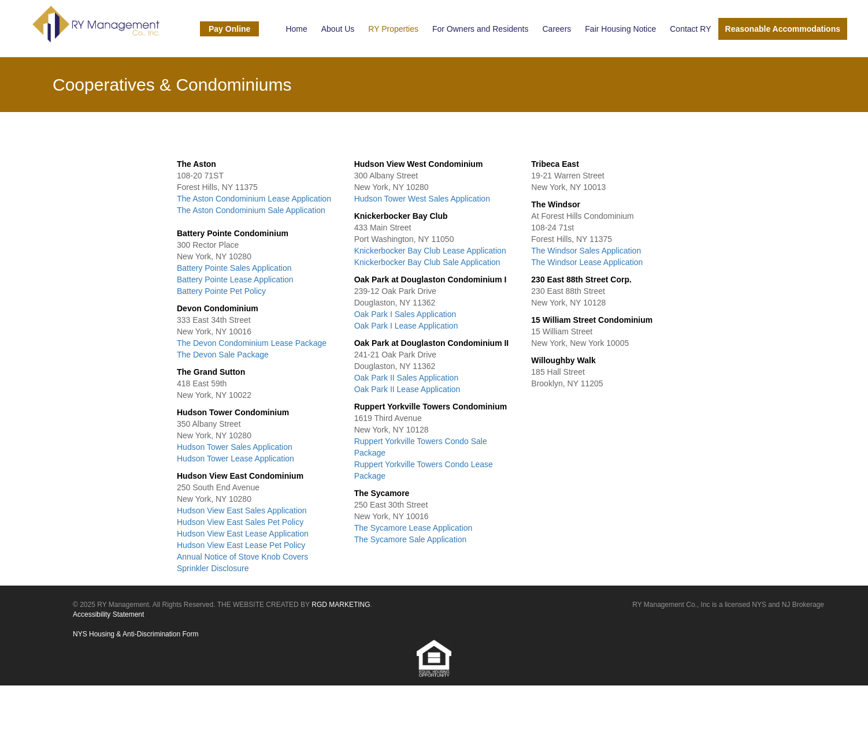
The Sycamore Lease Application (413, 527)
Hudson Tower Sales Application (234, 447)
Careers (557, 28)
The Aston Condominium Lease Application (254, 198)
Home (296, 28)
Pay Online (229, 28)
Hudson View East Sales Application (242, 510)
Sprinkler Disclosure (212, 568)
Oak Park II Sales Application (406, 377)
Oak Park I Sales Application (405, 314)
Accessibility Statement (108, 614)
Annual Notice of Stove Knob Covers (242, 556)
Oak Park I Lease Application (406, 325)
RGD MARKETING (340, 605)
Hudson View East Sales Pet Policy (240, 522)
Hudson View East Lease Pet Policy (241, 545)
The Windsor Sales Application (586, 250)
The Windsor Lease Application (587, 262)
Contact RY (690, 28)
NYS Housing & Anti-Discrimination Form (135, 634)
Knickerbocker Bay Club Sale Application (427, 262)
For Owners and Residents (480, 28)
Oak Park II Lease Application (407, 389)
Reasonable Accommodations (782, 28)
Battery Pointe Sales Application (234, 268)
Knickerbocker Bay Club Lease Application (430, 250)
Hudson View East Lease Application (243, 533)
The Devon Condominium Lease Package (252, 343)
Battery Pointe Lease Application (235, 279)
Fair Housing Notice (620, 28)
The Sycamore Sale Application (410, 539)
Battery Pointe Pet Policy (221, 291)
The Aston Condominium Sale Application (251, 210)
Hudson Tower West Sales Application (422, 198)
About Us (338, 28)
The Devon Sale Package (223, 354)
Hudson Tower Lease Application (235, 458)
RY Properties (393, 28)
